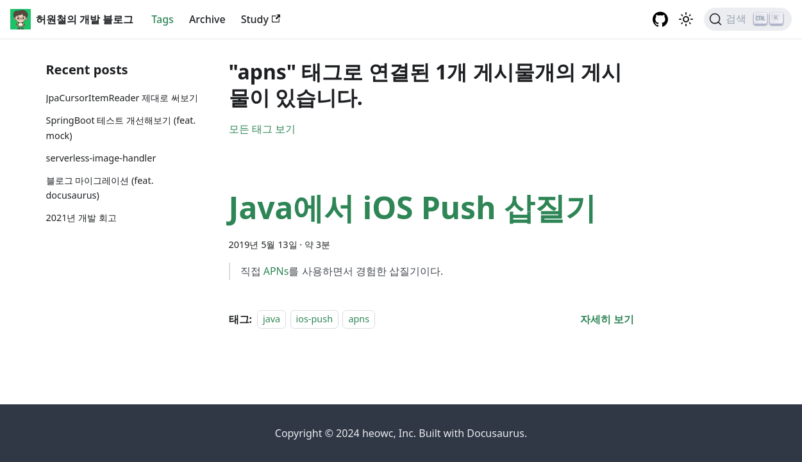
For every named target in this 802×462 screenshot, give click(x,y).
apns (358, 319)
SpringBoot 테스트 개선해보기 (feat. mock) (121, 128)
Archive (207, 19)
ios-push (314, 319)
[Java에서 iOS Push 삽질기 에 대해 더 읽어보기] (607, 319)
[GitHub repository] (660, 19)
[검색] (748, 19)
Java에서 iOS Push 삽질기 (412, 207)
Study (261, 19)
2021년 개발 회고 (81, 217)
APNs (276, 271)
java (271, 319)
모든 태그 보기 (262, 129)
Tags (162, 19)
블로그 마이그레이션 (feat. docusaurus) (100, 188)
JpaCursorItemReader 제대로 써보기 (122, 98)
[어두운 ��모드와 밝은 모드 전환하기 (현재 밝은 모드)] (686, 19)
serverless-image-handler (101, 158)
